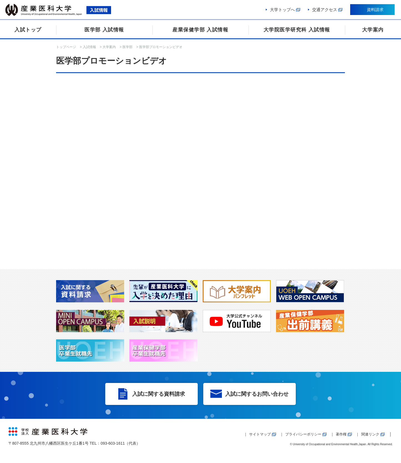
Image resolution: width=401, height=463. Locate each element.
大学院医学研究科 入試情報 (297, 30)
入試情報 (89, 47)
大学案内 (373, 30)
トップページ (66, 47)
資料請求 (374, 10)
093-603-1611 (113, 443)
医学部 (127, 47)
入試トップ (28, 30)
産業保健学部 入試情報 (200, 30)
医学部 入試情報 (104, 30)
